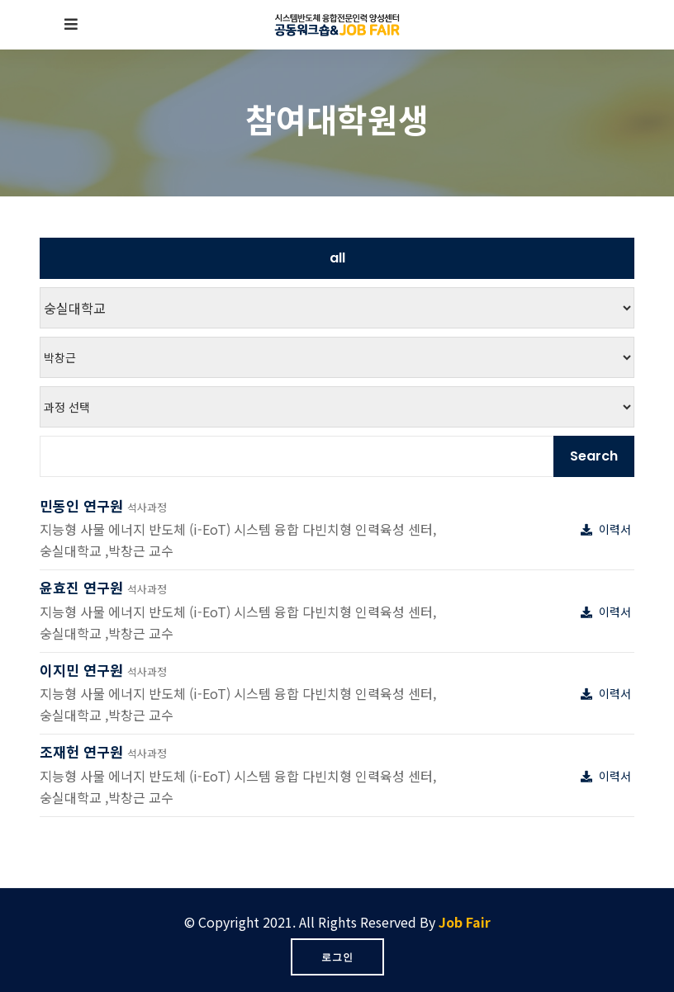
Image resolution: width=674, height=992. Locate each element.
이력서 (607, 529)
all (337, 257)
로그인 (337, 957)
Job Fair (465, 922)
